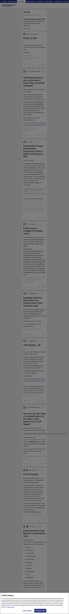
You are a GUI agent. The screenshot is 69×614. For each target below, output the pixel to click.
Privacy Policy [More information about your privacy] (10, 609)
